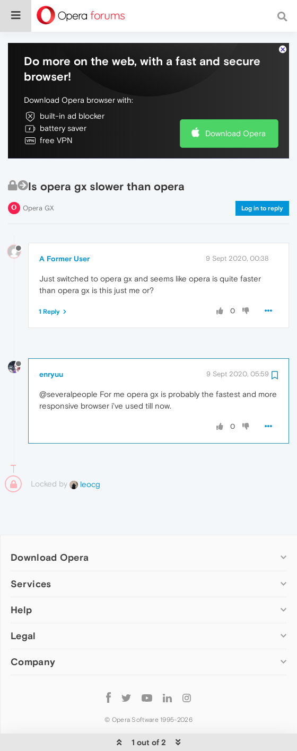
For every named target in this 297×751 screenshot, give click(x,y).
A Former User (64, 226)
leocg (84, 451)
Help (21, 577)
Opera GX (38, 176)
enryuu (51, 342)
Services (31, 551)
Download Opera (235, 100)
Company (33, 629)
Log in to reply (262, 176)
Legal (23, 603)
